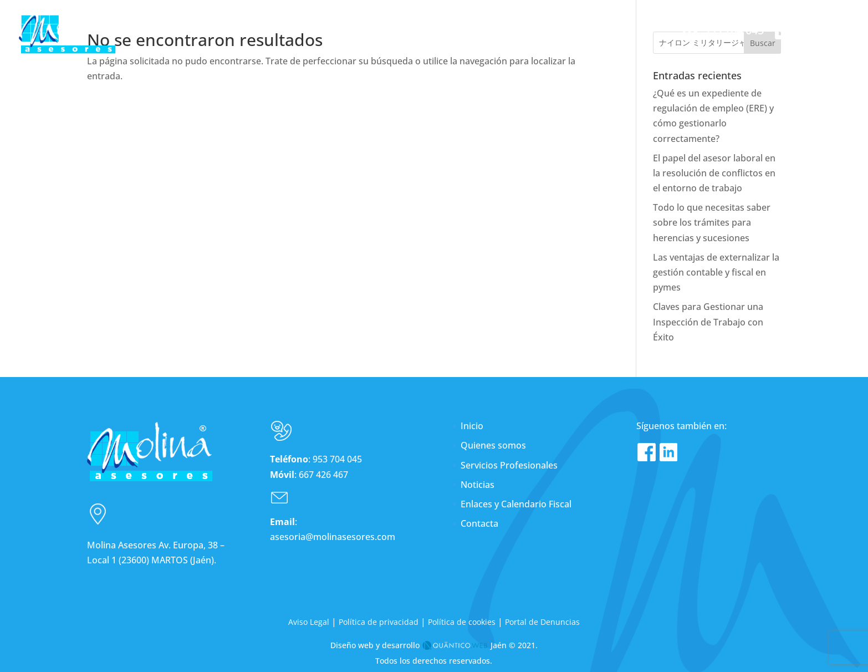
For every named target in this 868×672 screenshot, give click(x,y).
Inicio (472, 426)
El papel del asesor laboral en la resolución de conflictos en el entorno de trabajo (714, 172)
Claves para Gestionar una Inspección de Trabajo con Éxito (708, 322)
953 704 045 (337, 459)
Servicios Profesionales (509, 465)
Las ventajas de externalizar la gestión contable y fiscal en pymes (716, 272)
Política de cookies (462, 621)
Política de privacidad (378, 621)
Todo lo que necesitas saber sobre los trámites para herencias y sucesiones (711, 222)
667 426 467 (323, 474)
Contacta (479, 523)
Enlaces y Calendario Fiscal (516, 503)
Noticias (477, 484)
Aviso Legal (308, 621)
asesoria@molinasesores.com (332, 537)
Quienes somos (493, 445)
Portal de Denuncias (542, 621)
